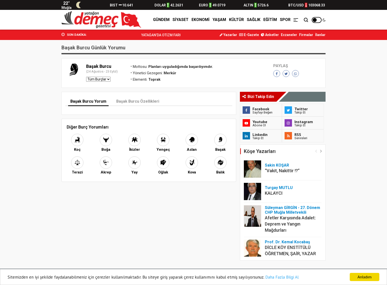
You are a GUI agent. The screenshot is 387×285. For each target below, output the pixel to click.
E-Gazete (249, 35)
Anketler (270, 35)
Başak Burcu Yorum (88, 101)
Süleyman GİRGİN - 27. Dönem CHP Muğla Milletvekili (292, 210)
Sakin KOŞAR (277, 165)
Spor (285, 19)
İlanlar (320, 35)
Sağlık (253, 19)
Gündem (161, 19)
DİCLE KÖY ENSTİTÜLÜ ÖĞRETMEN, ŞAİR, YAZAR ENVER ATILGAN (290, 253)
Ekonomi (201, 19)
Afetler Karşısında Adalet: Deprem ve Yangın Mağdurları (290, 224)
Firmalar (306, 35)
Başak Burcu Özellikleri (137, 101)
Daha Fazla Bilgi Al (282, 277)
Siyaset (181, 19)
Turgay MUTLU (279, 187)
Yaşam (219, 19)
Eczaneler (289, 35)
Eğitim (270, 19)
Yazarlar (228, 35)
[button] (321, 151)
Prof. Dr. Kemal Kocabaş (287, 242)
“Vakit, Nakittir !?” (282, 170)
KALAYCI (274, 193)
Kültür (236, 19)
